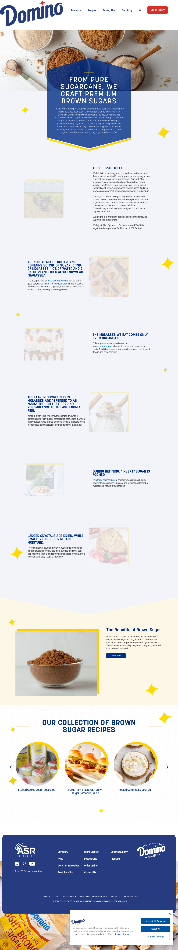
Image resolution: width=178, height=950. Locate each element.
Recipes (92, 10)
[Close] (170, 914)
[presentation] (11, 767)
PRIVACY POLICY (69, 897)
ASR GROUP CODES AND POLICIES (124, 897)
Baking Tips (109, 10)
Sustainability (65, 872)
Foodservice (90, 859)
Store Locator (91, 852)
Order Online (90, 866)
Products (76, 10)
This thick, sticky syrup (104, 480)
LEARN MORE (116, 656)
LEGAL (56, 897)
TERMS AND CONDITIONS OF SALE (93, 897)
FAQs (60, 859)
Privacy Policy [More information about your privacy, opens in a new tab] (122, 934)
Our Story (127, 10)
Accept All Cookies (155, 921)
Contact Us (90, 872)
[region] (121, 927)
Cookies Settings (155, 936)
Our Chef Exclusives (68, 866)
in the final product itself (55, 284)
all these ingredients (58, 281)
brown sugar (105, 346)
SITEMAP (46, 897)
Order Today (157, 10)
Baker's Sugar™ (119, 852)
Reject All (155, 928)
